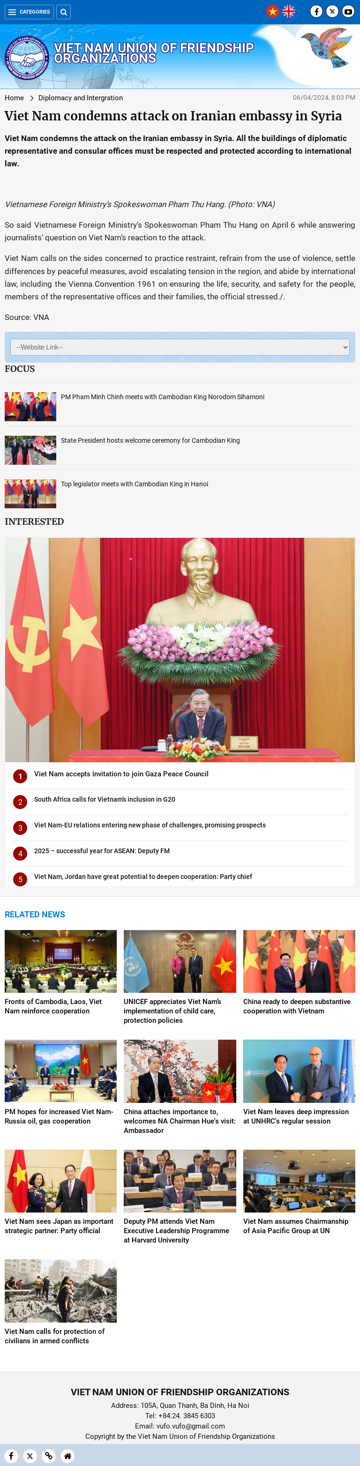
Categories (29, 12)
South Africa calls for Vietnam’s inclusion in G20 (104, 799)
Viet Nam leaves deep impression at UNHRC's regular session (296, 1116)
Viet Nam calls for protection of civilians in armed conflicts (55, 1336)
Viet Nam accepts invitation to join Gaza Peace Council (121, 774)
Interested (34, 521)
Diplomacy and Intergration (80, 98)
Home (14, 98)
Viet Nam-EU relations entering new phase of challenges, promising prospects (150, 825)
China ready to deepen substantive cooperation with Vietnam (297, 1006)
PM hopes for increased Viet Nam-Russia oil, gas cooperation (59, 1116)
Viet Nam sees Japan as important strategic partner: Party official (59, 1226)
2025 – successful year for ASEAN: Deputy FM (102, 851)
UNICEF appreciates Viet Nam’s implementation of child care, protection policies (172, 1011)
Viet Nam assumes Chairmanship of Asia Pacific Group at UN (295, 1226)
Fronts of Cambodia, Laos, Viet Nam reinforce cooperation (53, 1006)
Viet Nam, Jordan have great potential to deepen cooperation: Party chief (143, 876)
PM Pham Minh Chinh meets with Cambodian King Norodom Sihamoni (162, 397)
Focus (20, 368)
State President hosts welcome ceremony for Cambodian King (150, 440)
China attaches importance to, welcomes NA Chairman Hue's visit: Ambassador (180, 1121)
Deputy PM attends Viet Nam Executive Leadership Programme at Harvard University (176, 1230)
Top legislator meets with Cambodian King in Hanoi (134, 484)
